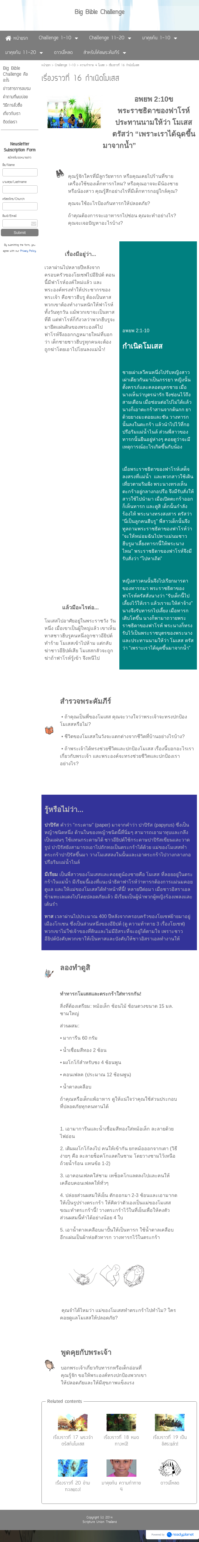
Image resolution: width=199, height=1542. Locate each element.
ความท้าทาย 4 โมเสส (92, 65)
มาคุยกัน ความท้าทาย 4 (121, 1486)
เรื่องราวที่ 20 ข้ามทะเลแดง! (72, 1486)
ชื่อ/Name (8, 165)
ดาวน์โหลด (170, 1483)
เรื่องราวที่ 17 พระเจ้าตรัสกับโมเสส (73, 1441)
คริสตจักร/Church (13, 199)
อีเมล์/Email (9, 216)
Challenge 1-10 (65, 65)
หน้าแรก (45, 65)
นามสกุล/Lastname (14, 182)
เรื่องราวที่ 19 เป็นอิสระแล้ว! (170, 1441)
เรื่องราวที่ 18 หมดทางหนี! (121, 1441)
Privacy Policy (28, 251)
